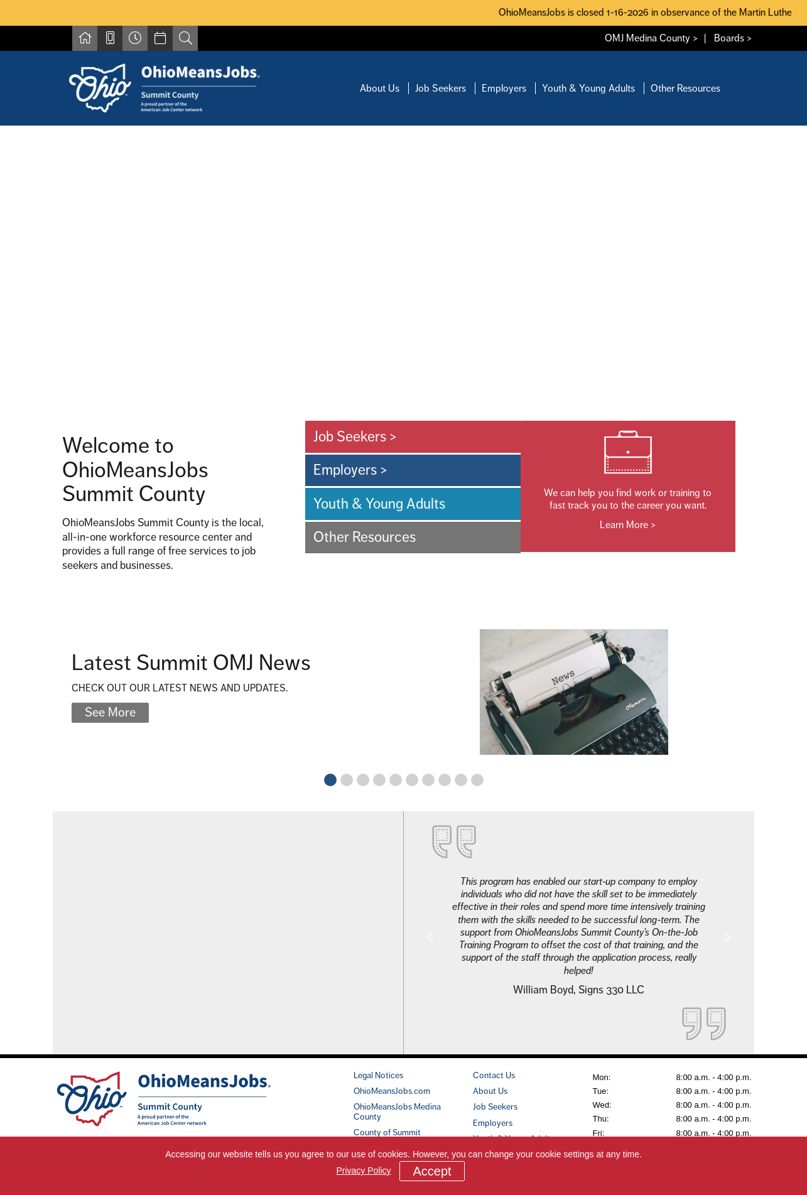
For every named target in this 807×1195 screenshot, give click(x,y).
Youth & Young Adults (588, 88)
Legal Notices (378, 1075)
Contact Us (494, 1075)
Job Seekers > (355, 436)
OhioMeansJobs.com (392, 1091)
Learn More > (628, 525)
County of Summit (387, 1132)
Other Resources (685, 88)
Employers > (350, 470)
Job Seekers (440, 88)
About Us (379, 88)
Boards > (733, 38)
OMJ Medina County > (651, 38)
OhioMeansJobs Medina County (397, 1111)
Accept (432, 1171)
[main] (403, 590)
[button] (430, 937)
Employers (504, 88)
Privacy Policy (363, 1170)
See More (110, 712)
